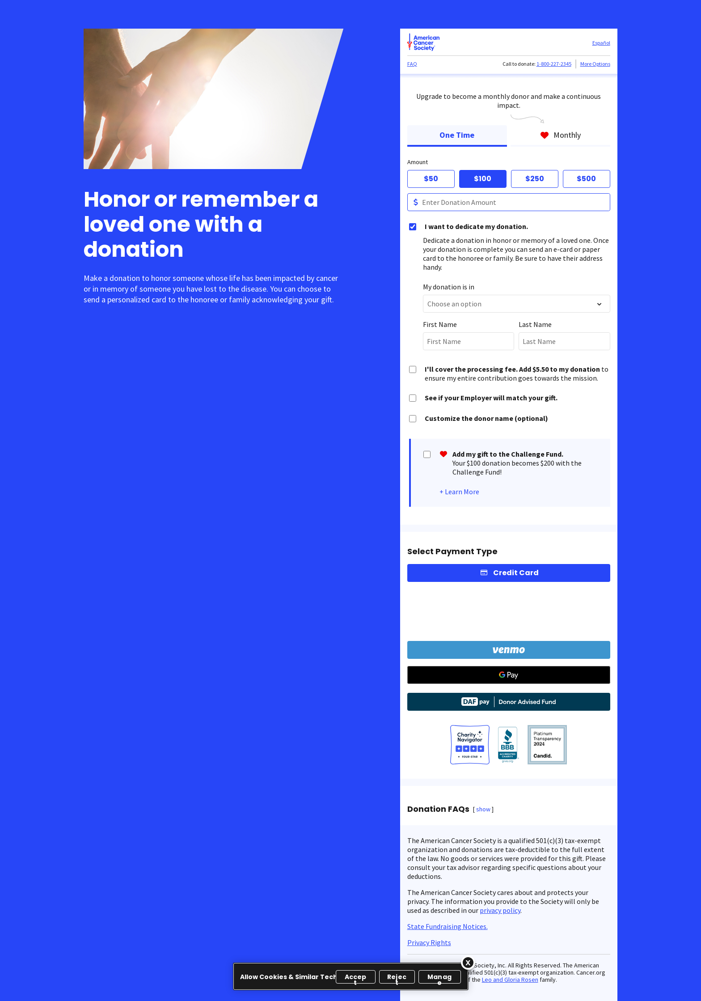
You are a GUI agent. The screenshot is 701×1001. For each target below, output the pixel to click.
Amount (417, 162)
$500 (586, 179)
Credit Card (516, 573)
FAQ (412, 63)
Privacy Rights (429, 942)
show (483, 809)
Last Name (535, 324)
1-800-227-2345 (553, 63)
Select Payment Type (452, 551)
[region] (351, 976)
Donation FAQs (438, 809)
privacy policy (500, 910)
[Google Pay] (508, 675)
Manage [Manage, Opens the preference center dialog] (439, 978)
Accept (356, 978)
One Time (456, 135)
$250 (534, 179)
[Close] (468, 962)
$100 (482, 179)
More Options (595, 63)
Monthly (560, 135)
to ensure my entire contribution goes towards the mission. (516, 373)
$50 (431, 179)
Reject (396, 978)
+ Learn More (459, 491)
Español (601, 42)
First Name (440, 324)
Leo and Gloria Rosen (510, 980)
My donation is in (448, 286)
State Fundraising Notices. (447, 926)
